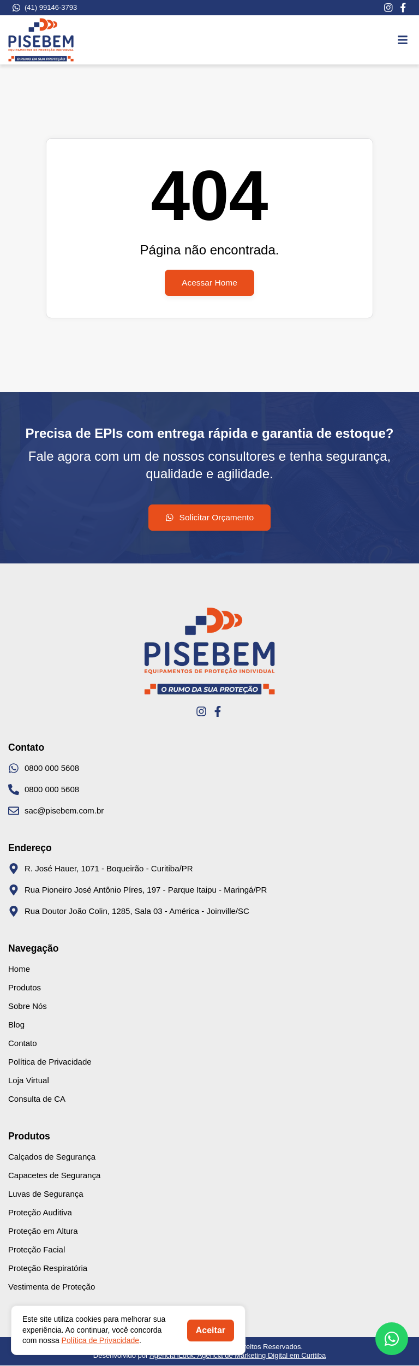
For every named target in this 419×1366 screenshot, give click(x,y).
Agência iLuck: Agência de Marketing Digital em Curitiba (237, 1356)
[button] (402, 40)
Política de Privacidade (100, 1340)
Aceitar (210, 1330)
